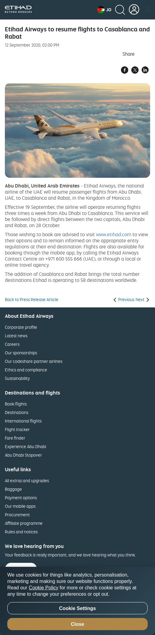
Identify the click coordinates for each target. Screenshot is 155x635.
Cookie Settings (77, 608)
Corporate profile (21, 327)
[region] (77, 601)
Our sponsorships (21, 353)
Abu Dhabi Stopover (23, 455)
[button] (104, 9)
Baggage (13, 489)
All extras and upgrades (27, 480)
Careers (12, 344)
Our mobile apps (20, 506)
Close (77, 624)
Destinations (16, 412)
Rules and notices (21, 532)
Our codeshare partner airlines (33, 361)
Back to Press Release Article (31, 299)
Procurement (17, 514)
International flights (23, 421)
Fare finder (15, 438)
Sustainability (17, 378)
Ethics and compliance (26, 370)
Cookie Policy (43, 587)
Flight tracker (17, 429)
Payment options (21, 497)
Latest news (16, 336)
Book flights (16, 404)
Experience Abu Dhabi (25, 446)
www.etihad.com (113, 234)
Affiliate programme (24, 523)
